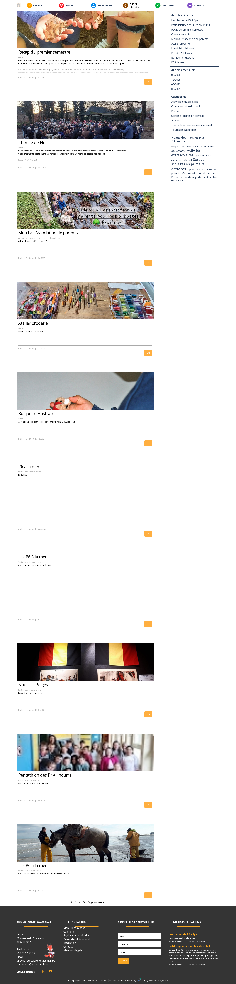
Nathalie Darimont (26, 77)
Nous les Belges (33, 684)
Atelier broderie (33, 323)
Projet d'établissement (76, 939)
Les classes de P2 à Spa (184, 20)
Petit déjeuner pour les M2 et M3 (190, 25)
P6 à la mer (28, 466)
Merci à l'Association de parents (48, 233)
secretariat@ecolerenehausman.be (37, 964)
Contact (199, 5)
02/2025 (176, 89)
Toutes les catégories (184, 130)
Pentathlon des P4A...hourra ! (46, 775)
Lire (148, 81)
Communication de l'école (186, 106)
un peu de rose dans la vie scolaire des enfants (39, 238)
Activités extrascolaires (28, 780)
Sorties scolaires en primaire (31, 471)
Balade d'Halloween (182, 53)
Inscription (168, 5)
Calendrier (69, 931)
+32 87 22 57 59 (26, 953)
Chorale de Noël (33, 142)
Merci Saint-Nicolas (182, 48)
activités (21, 57)
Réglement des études (76, 935)
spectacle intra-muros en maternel (191, 125)
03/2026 (176, 75)
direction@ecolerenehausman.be (36, 960)
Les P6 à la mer (32, 557)
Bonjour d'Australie (36, 413)
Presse (175, 111)
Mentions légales (73, 950)
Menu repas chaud (74, 928)
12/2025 (176, 79)
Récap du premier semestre (44, 52)
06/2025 (176, 84)
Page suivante (96, 902)
